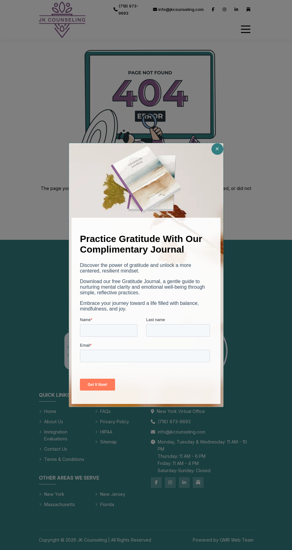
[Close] (217, 149)
